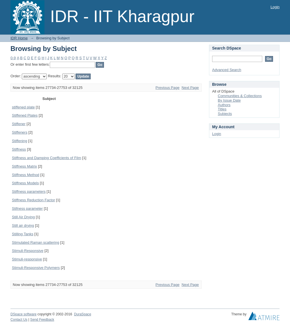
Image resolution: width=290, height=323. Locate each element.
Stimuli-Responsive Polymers (36, 268)
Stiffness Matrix (24, 166)
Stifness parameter (27, 208)
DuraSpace (82, 314)
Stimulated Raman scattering (35, 242)
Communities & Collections (240, 96)
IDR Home (19, 38)
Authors (224, 105)
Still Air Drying (23, 217)
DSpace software (23, 314)
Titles (222, 109)
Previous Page (167, 87)
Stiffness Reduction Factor (33, 200)
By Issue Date (229, 100)
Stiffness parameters (29, 191)
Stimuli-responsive (27, 259)
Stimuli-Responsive (27, 251)
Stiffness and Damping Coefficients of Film (46, 158)
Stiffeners (19, 132)
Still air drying (23, 225)
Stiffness (19, 149)
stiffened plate (23, 107)
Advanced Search (226, 70)
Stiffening (19, 141)
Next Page (190, 87)
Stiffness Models (25, 183)
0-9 (13, 58)
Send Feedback (42, 320)
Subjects (225, 114)
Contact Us (18, 320)
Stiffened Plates (25, 115)
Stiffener (18, 124)
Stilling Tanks (22, 234)
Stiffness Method (25, 175)
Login (275, 7)
